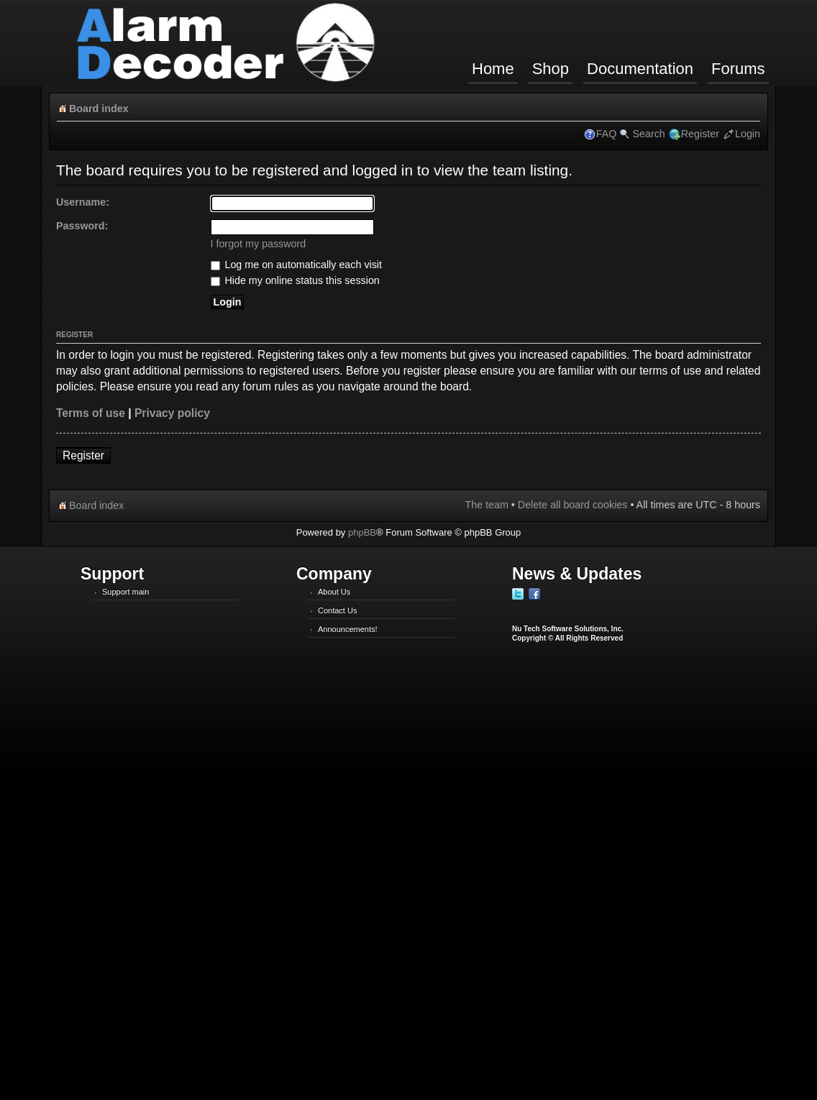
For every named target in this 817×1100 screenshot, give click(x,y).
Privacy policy (172, 413)
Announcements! (348, 629)
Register (700, 133)
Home (493, 69)
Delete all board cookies (573, 504)
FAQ (606, 133)
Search (648, 133)
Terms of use (90, 413)
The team (486, 504)
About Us (334, 591)
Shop (550, 69)
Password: (82, 226)
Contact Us (337, 610)
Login (747, 133)
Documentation (640, 69)
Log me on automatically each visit (297, 264)
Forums (738, 69)
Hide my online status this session (295, 280)
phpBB (362, 532)
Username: (82, 202)
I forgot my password (258, 243)
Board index (99, 108)
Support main (125, 591)
